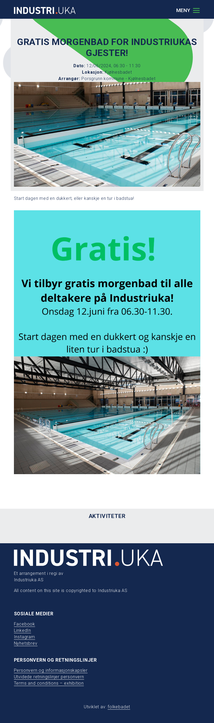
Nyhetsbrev (25, 643)
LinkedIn (22, 630)
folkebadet (119, 706)
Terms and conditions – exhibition (49, 683)
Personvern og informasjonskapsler (51, 670)
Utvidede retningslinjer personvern (49, 676)
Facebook (24, 624)
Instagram (24, 636)
